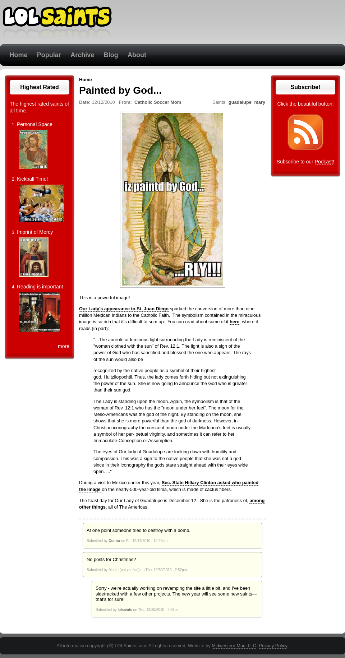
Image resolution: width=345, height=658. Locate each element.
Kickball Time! (32, 179)
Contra (114, 541)
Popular (49, 55)
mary (259, 102)
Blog (111, 55)
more (63, 346)
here (234, 321)
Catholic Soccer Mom (157, 102)
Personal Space (34, 124)
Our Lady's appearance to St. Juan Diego (124, 308)
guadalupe (240, 102)
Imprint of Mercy (35, 232)
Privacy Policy (273, 645)
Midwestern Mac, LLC (234, 645)
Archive (82, 55)
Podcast (324, 161)
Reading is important (40, 286)
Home (18, 55)
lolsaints (125, 610)
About (137, 55)
